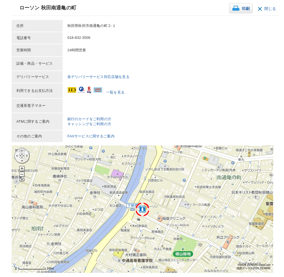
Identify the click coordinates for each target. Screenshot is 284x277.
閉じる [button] (270, 9)
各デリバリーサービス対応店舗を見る (98, 77)
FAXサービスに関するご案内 (91, 136)
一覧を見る (115, 92)
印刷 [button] (246, 9)
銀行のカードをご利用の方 (89, 119)
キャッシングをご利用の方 (89, 124)
